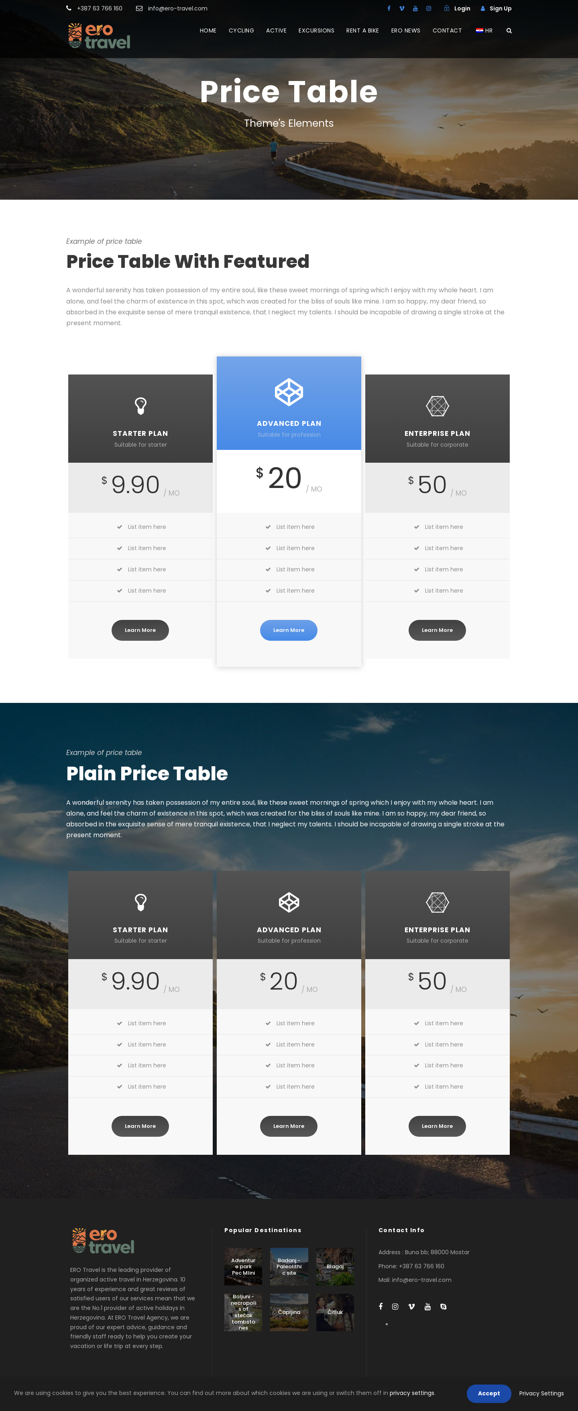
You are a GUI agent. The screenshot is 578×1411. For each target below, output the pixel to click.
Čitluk (335, 1312)
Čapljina (289, 1312)
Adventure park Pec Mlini (243, 1267)
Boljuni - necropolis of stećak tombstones (243, 1312)
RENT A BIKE (362, 30)
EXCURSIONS (316, 30)
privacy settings (412, 1393)
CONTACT (447, 30)
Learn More (140, 630)
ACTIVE (276, 30)
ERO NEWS (406, 30)
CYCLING (241, 30)
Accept (489, 1393)
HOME (208, 30)
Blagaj (335, 1266)
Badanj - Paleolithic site (289, 1267)
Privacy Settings (541, 1393)
